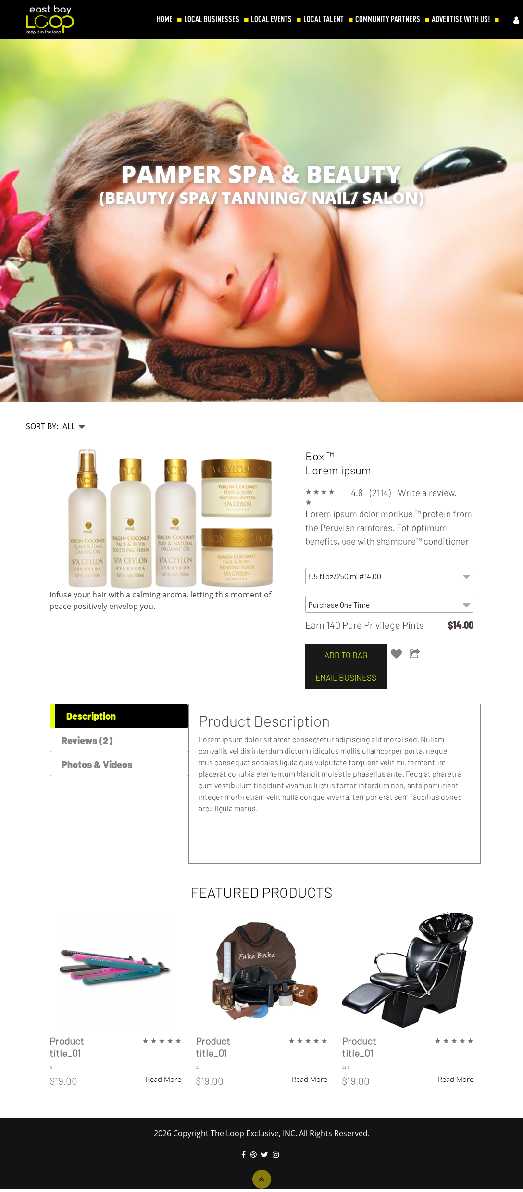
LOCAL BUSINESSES (211, 19)
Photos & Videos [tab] (97, 764)
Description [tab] (91, 715)
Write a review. (427, 492)
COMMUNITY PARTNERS (387, 19)
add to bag (343, 654)
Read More (163, 1079)
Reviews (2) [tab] (87, 740)
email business (343, 677)
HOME (165, 19)
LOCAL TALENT (323, 19)
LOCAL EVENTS (271, 19)
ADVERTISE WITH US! (461, 19)
